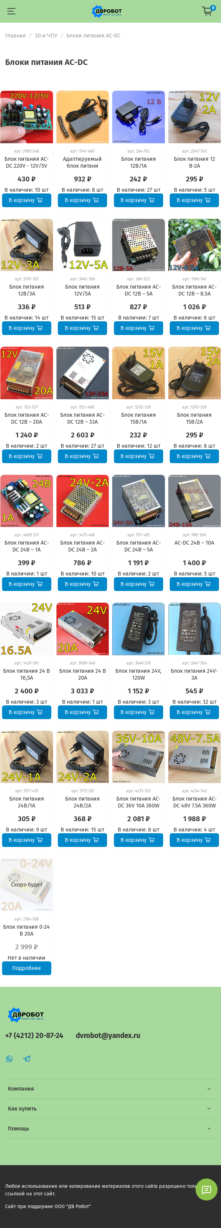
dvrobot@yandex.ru (108, 1035)
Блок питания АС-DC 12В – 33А (82, 418)
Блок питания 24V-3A (194, 674)
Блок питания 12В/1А (138, 162)
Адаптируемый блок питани (82, 162)
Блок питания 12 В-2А (194, 162)
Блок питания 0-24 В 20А (26, 930)
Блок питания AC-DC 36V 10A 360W (138, 802)
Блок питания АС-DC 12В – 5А (138, 290)
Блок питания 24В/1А (26, 802)
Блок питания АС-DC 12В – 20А (26, 418)
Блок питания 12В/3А (26, 290)
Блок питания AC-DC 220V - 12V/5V (26, 162)
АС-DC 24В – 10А (194, 542)
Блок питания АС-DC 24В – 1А (26, 546)
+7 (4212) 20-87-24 (34, 1035)
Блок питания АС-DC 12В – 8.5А (194, 290)
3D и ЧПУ (46, 35)
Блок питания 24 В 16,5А (26, 674)
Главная (15, 35)
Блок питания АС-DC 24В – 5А (138, 546)
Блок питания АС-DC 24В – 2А (82, 546)
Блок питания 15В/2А (194, 418)
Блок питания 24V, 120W (138, 674)
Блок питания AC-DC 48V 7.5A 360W (194, 802)
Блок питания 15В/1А (138, 418)
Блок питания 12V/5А (82, 290)
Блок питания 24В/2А (82, 802)
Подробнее (26, 968)
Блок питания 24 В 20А (82, 674)
